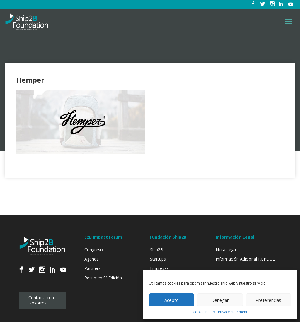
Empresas (159, 268)
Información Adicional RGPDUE (245, 259)
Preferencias (268, 300)
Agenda (91, 259)
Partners (92, 268)
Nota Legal (226, 249)
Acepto (171, 300)
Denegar (220, 300)
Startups (158, 259)
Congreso (93, 249)
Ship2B (156, 249)
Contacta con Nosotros (41, 300)
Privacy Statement (232, 311)
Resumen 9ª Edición (103, 277)
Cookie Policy (204, 311)
